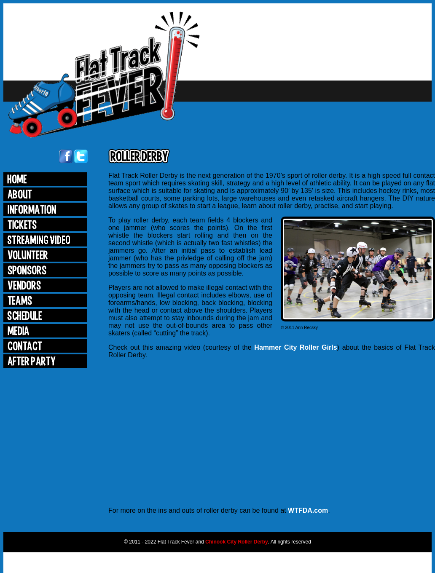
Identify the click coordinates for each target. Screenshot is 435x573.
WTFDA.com (308, 510)
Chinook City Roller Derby (236, 542)
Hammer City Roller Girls (295, 347)
